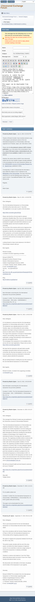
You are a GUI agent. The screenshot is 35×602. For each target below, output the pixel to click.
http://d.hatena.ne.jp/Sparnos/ (10, 279)
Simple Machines (22, 600)
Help (11, 598)
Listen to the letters (6, 103)
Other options (8, 95)
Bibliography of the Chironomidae (11, 173)
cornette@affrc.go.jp (12, 266)
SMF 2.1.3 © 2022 (13, 600)
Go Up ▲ (23, 598)
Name (4, 47)
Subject (4, 53)
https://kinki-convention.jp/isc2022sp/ (12, 212)
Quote (29, 191)
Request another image (18, 103)
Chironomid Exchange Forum (12, 7)
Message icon (6, 56)
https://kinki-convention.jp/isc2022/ (11, 345)
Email (4, 50)
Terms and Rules (16, 598)
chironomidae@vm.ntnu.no (13, 460)
